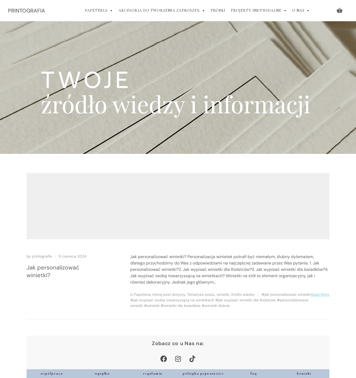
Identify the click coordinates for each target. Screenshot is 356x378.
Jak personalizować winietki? (53, 271)
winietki (223, 294)
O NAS (301, 10)
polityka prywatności (203, 373)
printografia (42, 256)
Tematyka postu (201, 294)
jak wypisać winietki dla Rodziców (247, 300)
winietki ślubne (217, 305)
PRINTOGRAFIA (26, 10)
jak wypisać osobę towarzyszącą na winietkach (173, 300)
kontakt (304, 373)
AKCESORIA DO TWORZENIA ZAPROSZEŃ (161, 10)
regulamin (152, 373)
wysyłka (102, 373)
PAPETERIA (99, 10)
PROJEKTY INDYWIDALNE (259, 10)
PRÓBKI (218, 10)
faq (254, 373)
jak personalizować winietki (287, 294)
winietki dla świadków (182, 305)
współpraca (52, 373)
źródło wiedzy (243, 294)
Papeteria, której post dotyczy (159, 294)
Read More (320, 294)
